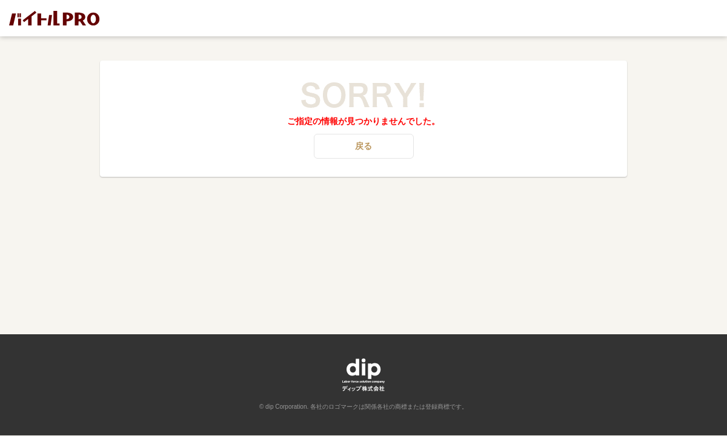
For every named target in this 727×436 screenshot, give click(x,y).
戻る (363, 146)
